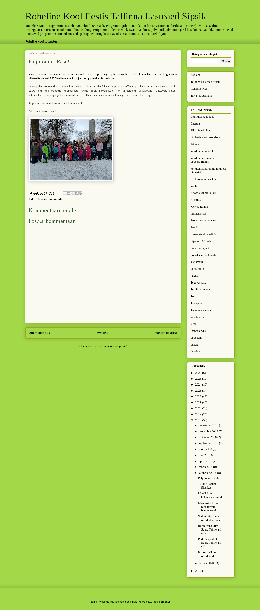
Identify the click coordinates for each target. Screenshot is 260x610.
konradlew (145, 602)
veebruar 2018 (208, 472)
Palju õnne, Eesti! (209, 478)
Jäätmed (195, 144)
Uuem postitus (39, 333)
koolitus (195, 186)
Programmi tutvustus (203, 220)
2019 (198, 414)
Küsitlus (196, 199)
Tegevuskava (198, 282)
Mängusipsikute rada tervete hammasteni (208, 507)
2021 (198, 402)
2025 (198, 378)
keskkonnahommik (202, 151)
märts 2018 (206, 466)
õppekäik (196, 337)
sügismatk (197, 261)
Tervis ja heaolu (200, 289)
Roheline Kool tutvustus (41, 41)
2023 (198, 390)
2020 (198, 408)
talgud (194, 275)
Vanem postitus (166, 333)
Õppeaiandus (198, 330)
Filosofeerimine (200, 130)
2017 (198, 570)
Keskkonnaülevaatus (203, 179)
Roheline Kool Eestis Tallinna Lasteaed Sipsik (115, 16)
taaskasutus (197, 268)
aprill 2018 (206, 461)
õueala (194, 344)
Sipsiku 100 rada (201, 241)
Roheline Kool (199, 88)
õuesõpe (195, 351)
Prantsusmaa (198, 213)
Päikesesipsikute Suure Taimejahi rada (209, 542)
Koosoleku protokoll (203, 192)
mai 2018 (205, 455)
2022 (198, 396)
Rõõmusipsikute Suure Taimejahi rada (209, 529)
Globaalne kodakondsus (51, 199)
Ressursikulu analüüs (203, 234)
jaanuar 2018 (207, 563)
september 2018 (209, 443)
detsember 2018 (209, 425)
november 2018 (209, 431)
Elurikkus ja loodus (202, 116)
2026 (198, 372)
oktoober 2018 (208, 437)
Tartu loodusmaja (201, 95)
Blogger (165, 602)
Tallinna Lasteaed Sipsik (205, 81)
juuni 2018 (206, 449)
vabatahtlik (197, 317)
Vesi (193, 323)
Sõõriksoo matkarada (203, 255)
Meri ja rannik (199, 206)
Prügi (194, 227)
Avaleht (102, 333)
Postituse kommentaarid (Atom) (108, 346)
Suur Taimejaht (200, 248)
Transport (196, 303)
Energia (195, 123)
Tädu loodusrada (201, 310)
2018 (198, 420)
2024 (198, 384)
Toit (193, 296)
